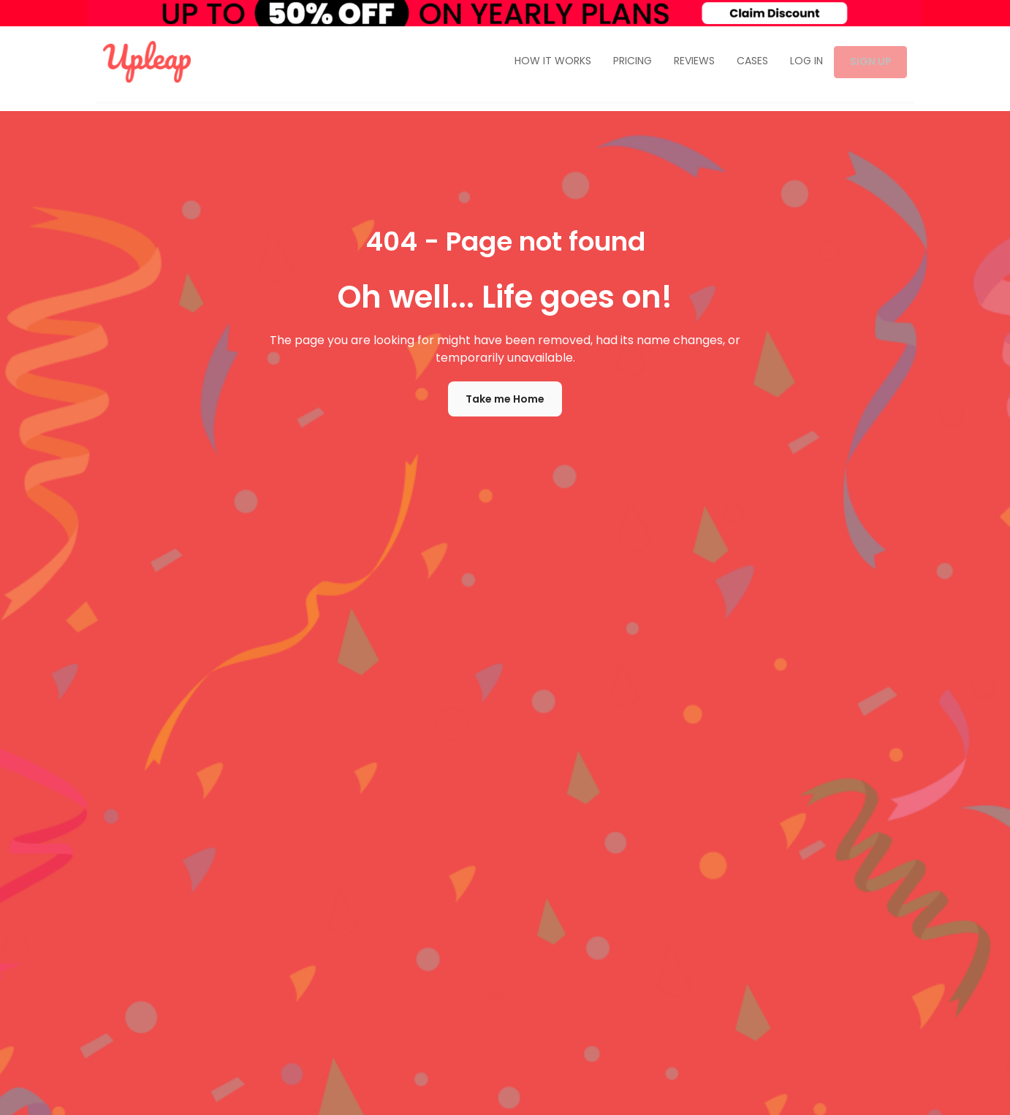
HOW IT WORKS (546, 62)
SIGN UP (867, 62)
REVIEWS (687, 62)
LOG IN (799, 62)
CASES (746, 62)
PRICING (626, 62)
